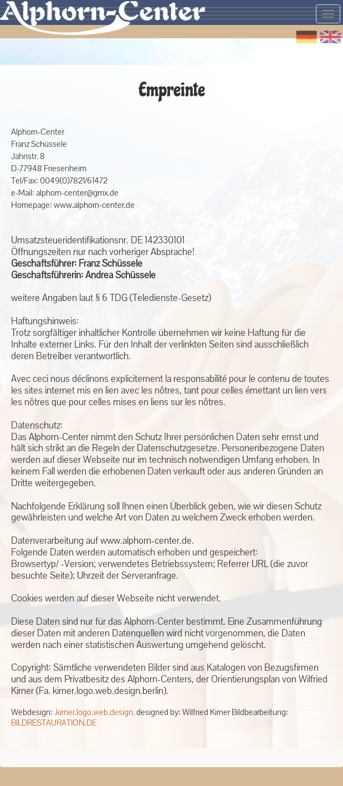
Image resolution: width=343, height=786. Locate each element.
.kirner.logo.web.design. (94, 712)
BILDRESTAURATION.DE (53, 722)
